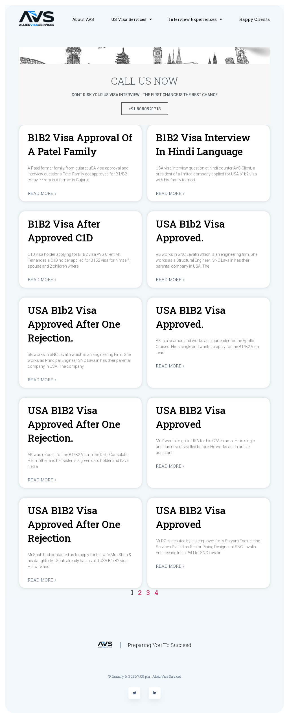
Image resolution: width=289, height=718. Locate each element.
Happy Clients (254, 19)
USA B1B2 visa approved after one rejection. (74, 424)
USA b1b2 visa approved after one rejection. (74, 323)
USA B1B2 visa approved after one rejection (74, 524)
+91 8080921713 (144, 108)
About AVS (83, 19)
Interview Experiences (195, 19)
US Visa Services (131, 19)
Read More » (42, 193)
